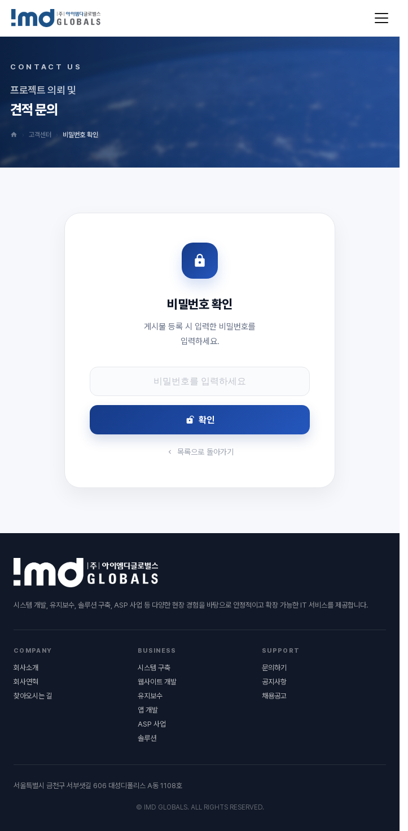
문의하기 (274, 667)
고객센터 (40, 135)
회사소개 (26, 667)
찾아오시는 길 (33, 696)
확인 (199, 420)
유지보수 (150, 696)
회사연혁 (26, 681)
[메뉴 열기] (381, 18)
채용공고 (274, 696)
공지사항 (274, 681)
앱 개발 (148, 710)
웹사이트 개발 (157, 681)
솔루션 (147, 738)
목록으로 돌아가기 (200, 451)
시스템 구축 (154, 667)
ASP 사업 (152, 724)
